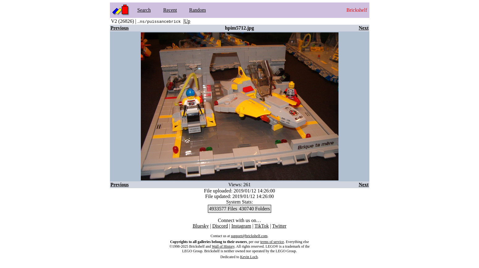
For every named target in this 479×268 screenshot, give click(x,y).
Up (187, 21)
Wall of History (223, 246)
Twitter (279, 226)
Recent (170, 10)
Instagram (241, 226)
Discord (220, 226)
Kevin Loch (249, 257)
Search (144, 10)
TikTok (261, 226)
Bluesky (201, 226)
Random (197, 10)
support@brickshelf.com (249, 236)
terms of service (272, 242)
